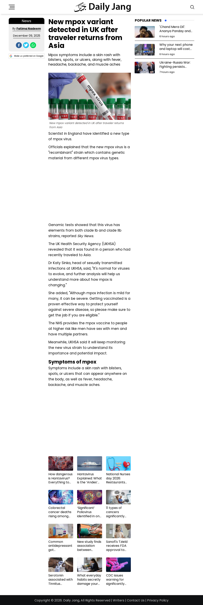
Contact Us (136, 600)
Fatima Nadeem (28, 29)
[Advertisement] (89, 191)
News (26, 20)
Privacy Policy (158, 600)
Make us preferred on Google (26, 56)
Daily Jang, (71, 600)
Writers (118, 600)
